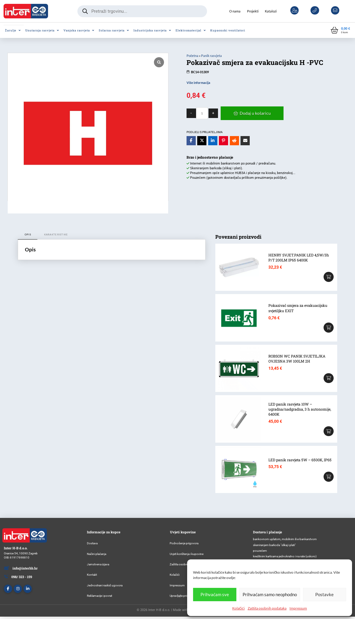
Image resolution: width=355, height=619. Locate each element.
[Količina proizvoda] (202, 113)
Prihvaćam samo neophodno (270, 594)
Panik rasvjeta (211, 56)
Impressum (298, 608)
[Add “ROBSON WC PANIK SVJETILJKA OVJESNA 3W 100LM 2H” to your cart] (329, 378)
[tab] (27, 235)
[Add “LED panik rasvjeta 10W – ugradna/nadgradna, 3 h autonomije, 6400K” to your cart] (329, 431)
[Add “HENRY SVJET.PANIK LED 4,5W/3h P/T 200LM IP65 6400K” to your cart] (329, 277)
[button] (340, 30)
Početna (193, 56)
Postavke (324, 594)
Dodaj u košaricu (255, 113)
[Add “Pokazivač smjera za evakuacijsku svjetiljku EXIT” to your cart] (329, 328)
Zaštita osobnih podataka (267, 608)
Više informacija (198, 82)
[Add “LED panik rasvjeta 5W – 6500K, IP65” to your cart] (329, 477)
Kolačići (238, 608)
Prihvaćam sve (214, 594)
